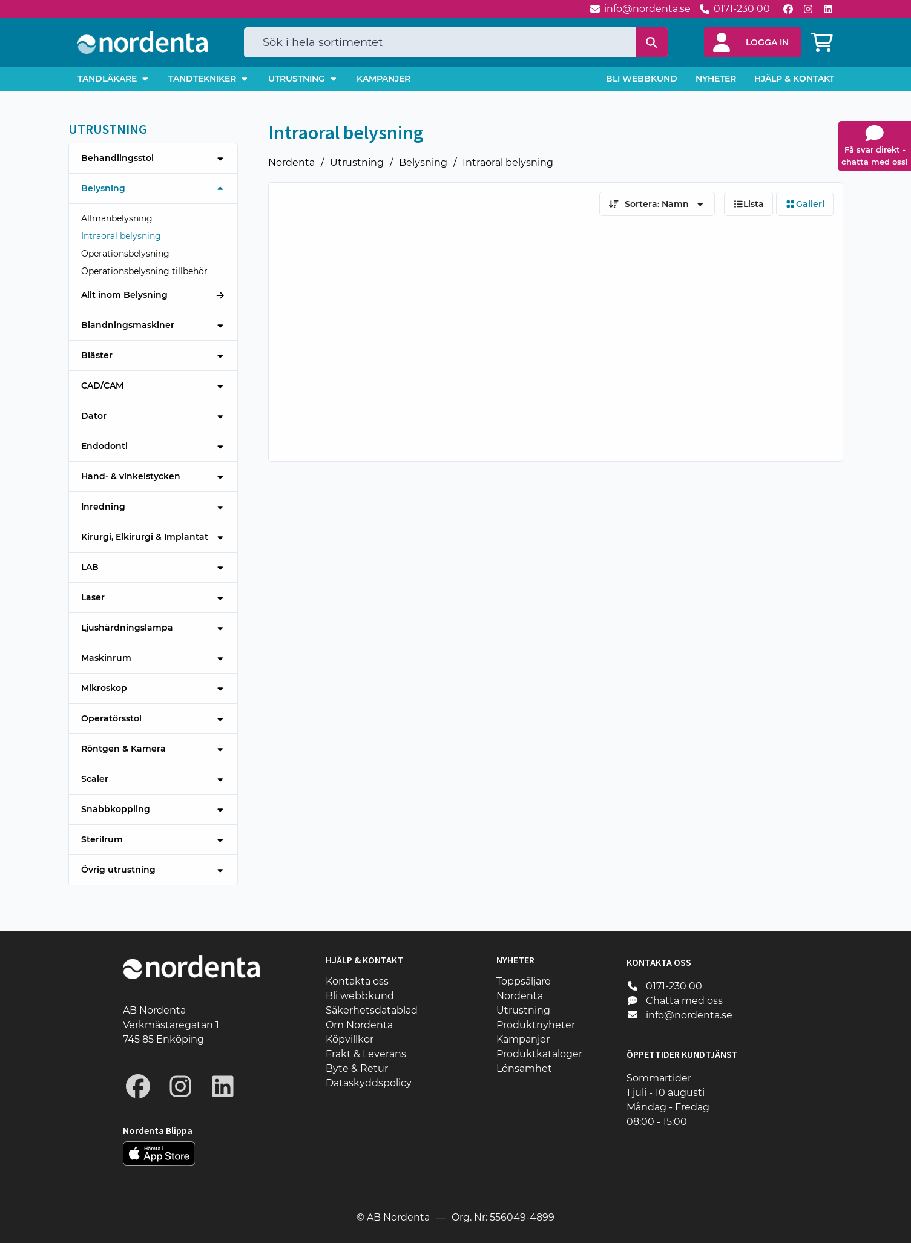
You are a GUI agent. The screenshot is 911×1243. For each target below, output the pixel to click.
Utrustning (357, 162)
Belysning (423, 162)
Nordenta (291, 162)
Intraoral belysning (507, 162)
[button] (752, 42)
